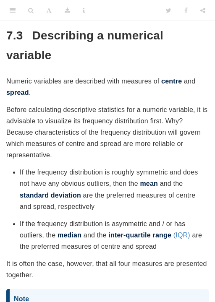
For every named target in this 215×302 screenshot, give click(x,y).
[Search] (31, 10)
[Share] (203, 10)
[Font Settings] (49, 10)
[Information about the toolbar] (83, 10)
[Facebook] (186, 10)
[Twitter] (169, 10)
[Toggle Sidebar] (12, 10)
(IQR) (149, 235)
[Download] (67, 10)
